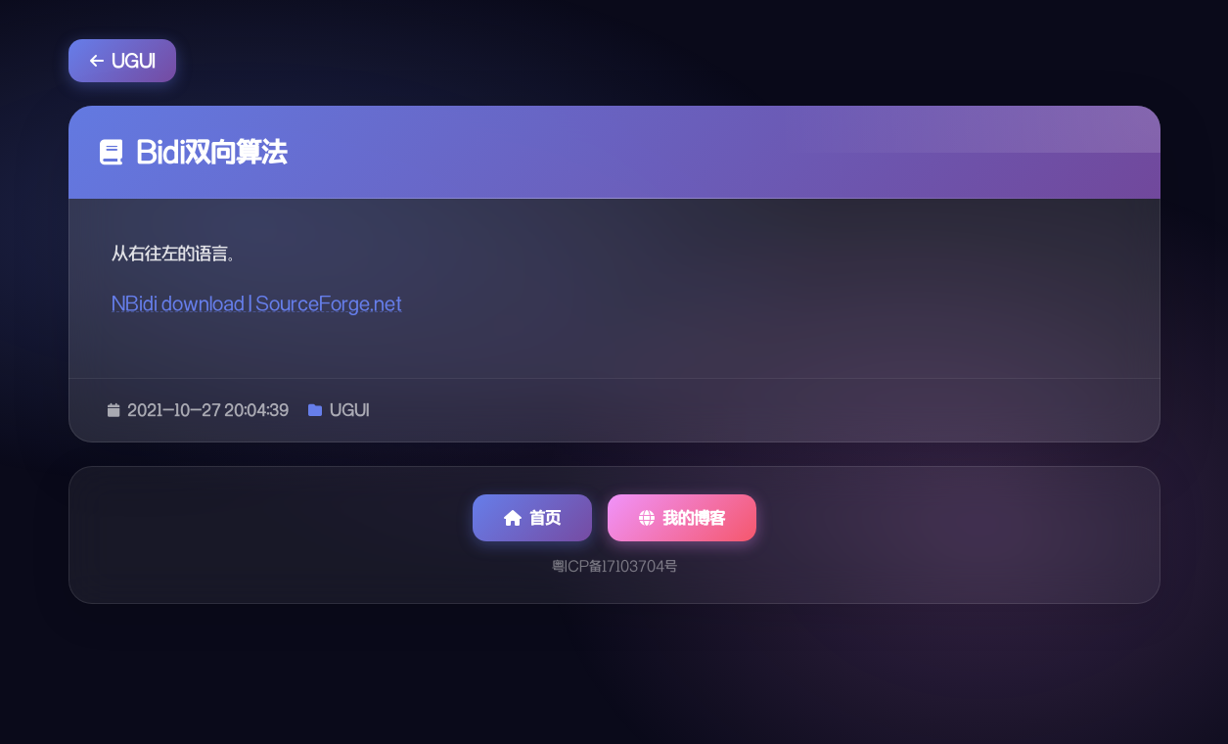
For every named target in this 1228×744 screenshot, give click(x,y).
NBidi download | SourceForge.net (257, 303)
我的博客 (682, 518)
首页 (532, 518)
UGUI (122, 61)
